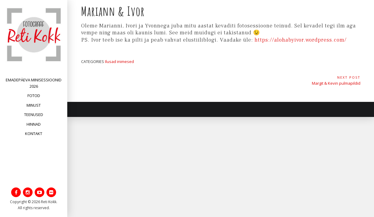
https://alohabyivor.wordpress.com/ (301, 39)
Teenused (33, 114)
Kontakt (33, 133)
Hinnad (34, 124)
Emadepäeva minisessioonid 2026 (34, 83)
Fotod (33, 95)
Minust (34, 105)
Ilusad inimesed (119, 61)
